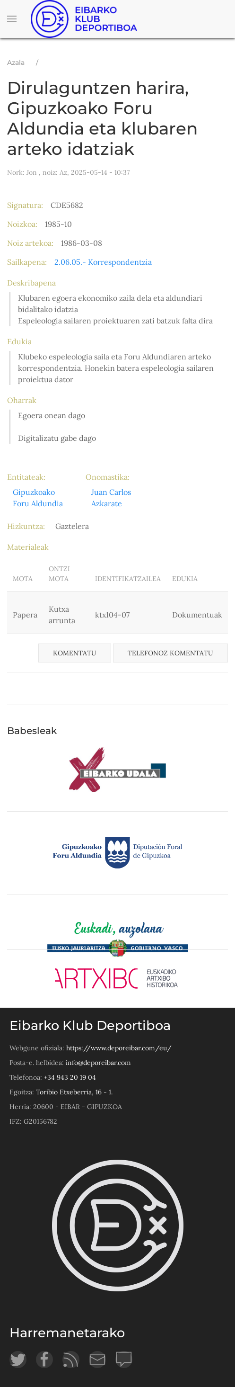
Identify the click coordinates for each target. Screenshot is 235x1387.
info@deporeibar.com (98, 1062)
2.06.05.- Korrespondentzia (103, 262)
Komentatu (74, 653)
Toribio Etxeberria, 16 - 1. (74, 1092)
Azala (16, 62)
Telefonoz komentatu (170, 653)
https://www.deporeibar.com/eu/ (119, 1048)
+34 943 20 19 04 (70, 1077)
